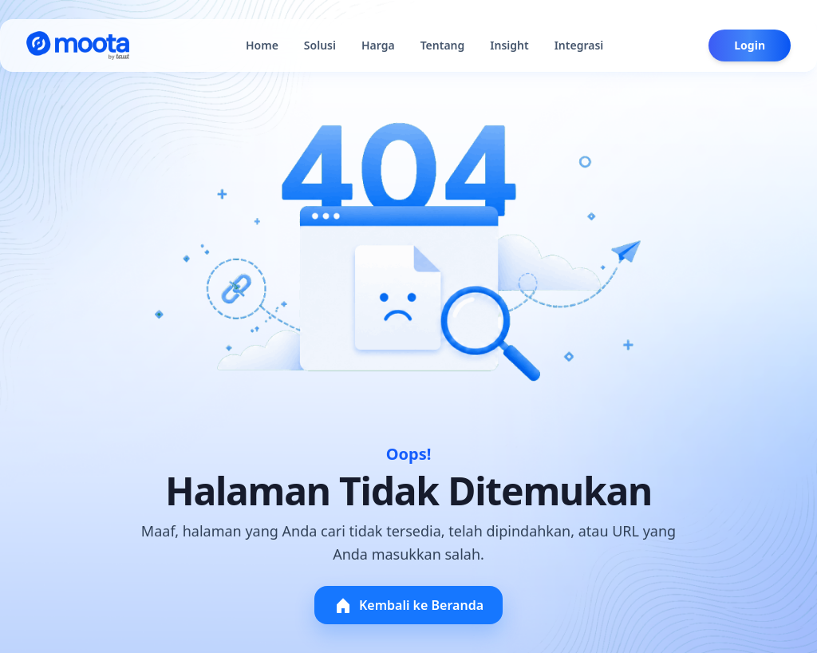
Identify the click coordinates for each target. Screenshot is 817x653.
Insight (509, 45)
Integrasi (579, 45)
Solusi (320, 45)
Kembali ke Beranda (408, 605)
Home (262, 45)
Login (749, 45)
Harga (378, 45)
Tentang (442, 45)
